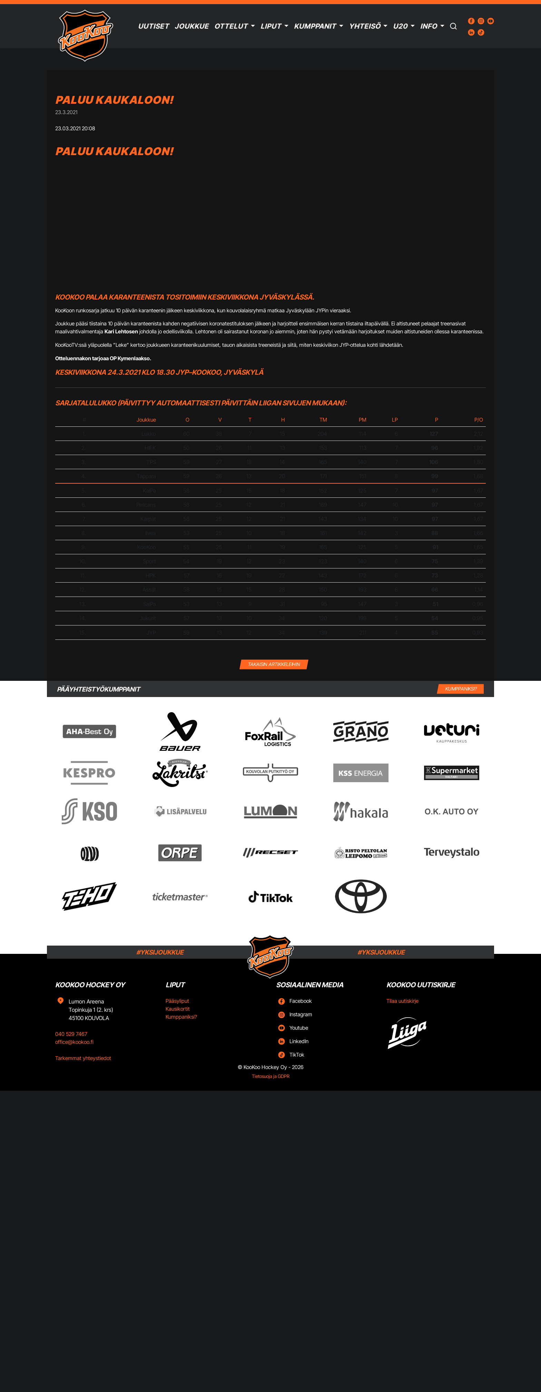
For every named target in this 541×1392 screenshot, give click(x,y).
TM (323, 419)
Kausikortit (178, 1009)
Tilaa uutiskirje (402, 1001)
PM (362, 419)
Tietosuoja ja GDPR (270, 1076)
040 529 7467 (71, 1034)
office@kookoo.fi (74, 1042)
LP (395, 419)
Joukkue (192, 26)
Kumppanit (315, 26)
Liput (270, 26)
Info (428, 26)
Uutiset (153, 26)
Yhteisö (365, 26)
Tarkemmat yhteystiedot (83, 1058)
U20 (400, 26)
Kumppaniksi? (181, 1016)
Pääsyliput (177, 1001)
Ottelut (231, 26)
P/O (478, 419)
